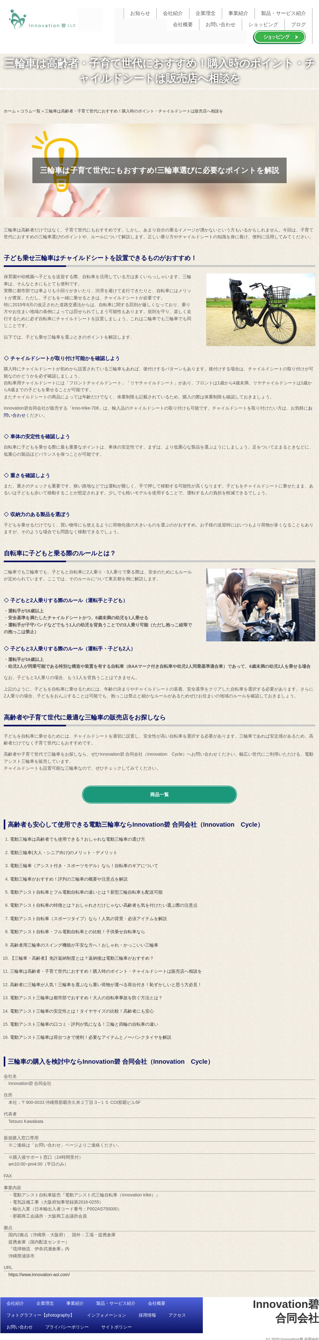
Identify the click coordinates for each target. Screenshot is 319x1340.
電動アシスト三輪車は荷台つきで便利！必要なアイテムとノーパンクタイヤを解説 (90, 1034)
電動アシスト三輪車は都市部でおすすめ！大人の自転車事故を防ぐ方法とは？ (86, 995)
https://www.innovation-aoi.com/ (39, 1272)
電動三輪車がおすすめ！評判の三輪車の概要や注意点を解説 (69, 876)
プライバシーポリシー (67, 1324)
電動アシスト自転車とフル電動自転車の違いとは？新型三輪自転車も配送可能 (86, 889)
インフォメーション (106, 1312)
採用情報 (147, 1312)
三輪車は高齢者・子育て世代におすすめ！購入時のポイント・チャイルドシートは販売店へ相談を (106, 968)
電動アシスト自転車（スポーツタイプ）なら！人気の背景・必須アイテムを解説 (88, 915)
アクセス (177, 1312)
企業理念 (206, 12)
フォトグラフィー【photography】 (40, 1312)
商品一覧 (159, 792)
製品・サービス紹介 (283, 12)
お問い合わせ (221, 22)
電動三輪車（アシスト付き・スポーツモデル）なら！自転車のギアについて (84, 863)
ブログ (298, 22)
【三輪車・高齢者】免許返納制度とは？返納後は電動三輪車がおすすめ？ (82, 955)
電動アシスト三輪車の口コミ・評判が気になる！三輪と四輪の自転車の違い (84, 1021)
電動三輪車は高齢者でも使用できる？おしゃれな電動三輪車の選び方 (77, 836)
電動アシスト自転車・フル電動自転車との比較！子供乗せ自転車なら (77, 929)
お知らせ (140, 12)
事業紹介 (238, 12)
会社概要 (183, 22)
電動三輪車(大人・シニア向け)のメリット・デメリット (63, 849)
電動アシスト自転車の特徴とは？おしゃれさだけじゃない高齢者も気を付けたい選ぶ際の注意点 (104, 902)
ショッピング (263, 22)
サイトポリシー (116, 1324)
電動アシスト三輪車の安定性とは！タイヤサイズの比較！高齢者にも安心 (82, 1008)
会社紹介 (173, 12)
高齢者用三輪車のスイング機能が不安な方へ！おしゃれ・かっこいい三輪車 (84, 942)
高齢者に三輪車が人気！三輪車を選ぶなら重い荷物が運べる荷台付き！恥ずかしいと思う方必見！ (106, 981)
